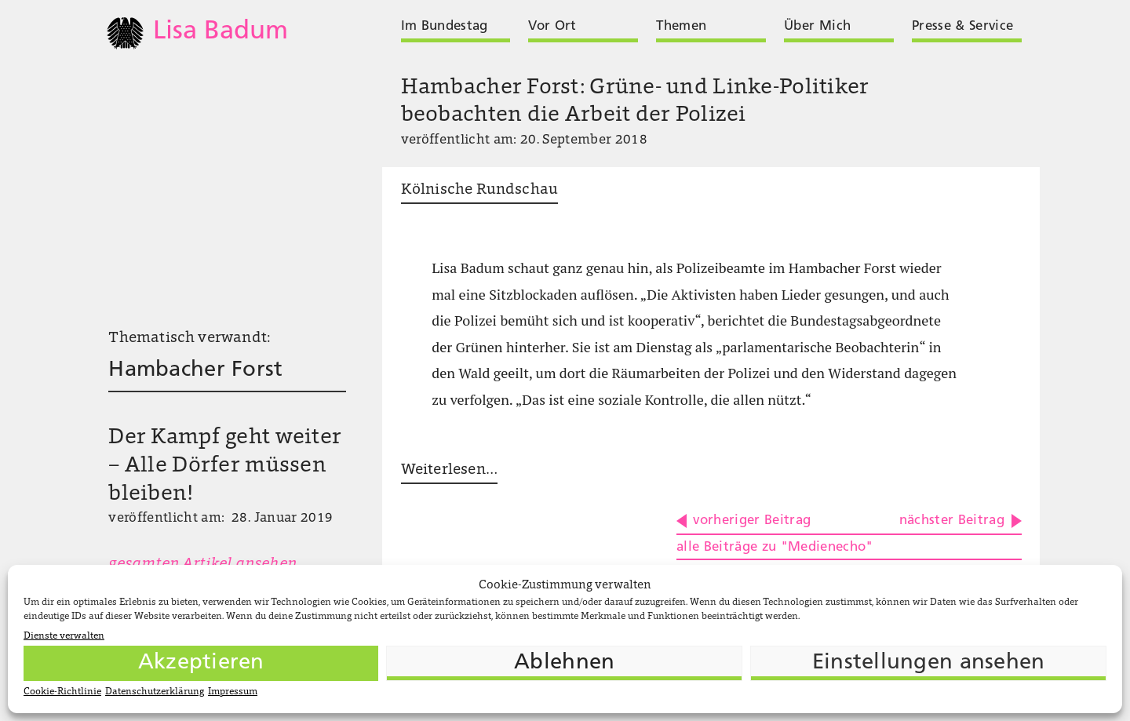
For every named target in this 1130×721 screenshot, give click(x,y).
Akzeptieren (201, 663)
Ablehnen (564, 663)
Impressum (232, 692)
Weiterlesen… (449, 470)
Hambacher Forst (195, 370)
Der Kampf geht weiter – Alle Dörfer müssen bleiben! (224, 466)
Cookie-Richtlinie (62, 692)
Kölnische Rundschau (480, 190)
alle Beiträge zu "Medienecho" (774, 547)
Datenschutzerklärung (154, 692)
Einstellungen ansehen (928, 663)
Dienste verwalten (64, 636)
